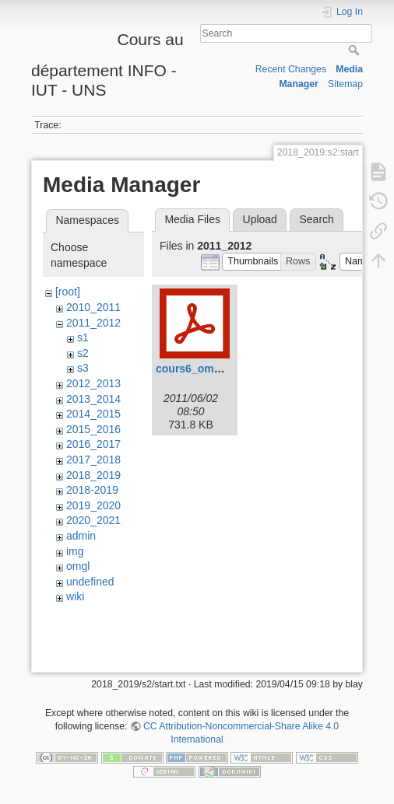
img (75, 551)
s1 (83, 337)
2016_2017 (93, 444)
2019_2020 (93, 505)
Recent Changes (290, 69)
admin (81, 536)
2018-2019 (92, 490)
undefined (90, 581)
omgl (78, 566)
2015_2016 (93, 429)
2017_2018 (93, 459)
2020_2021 (93, 520)
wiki (75, 596)
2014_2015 (93, 413)
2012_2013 (93, 383)
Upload (260, 219)
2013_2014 (93, 399)
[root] (67, 291)
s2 (83, 353)
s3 (83, 368)
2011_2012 (93, 322)
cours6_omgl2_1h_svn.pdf (225, 368)
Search (355, 49)
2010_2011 (93, 307)
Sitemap (345, 84)
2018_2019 (93, 475)
